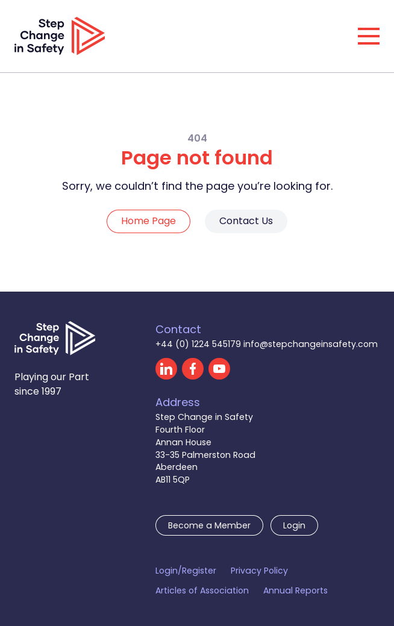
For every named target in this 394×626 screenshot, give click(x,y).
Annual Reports (295, 590)
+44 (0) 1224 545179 (199, 344)
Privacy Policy (259, 571)
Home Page (148, 221)
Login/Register (185, 571)
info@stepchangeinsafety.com (310, 344)
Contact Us (246, 221)
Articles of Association (202, 590)
